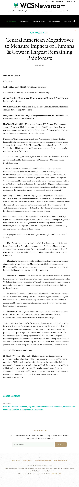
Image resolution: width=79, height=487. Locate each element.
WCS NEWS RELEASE (39, 33)
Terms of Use (16, 460)
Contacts (67, 21)
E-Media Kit (70, 2)
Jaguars (31, 406)
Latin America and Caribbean (15, 406)
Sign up (60, 444)
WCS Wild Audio (54, 21)
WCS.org (50, 2)
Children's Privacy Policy (43, 460)
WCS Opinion (24, 21)
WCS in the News (38, 21)
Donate (59, 2)
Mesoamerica (37, 409)
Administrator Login (60, 460)
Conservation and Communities (49, 406)
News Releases (11, 21)
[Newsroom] (39, 6)
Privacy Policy (27, 460)
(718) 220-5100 (56, 474)
